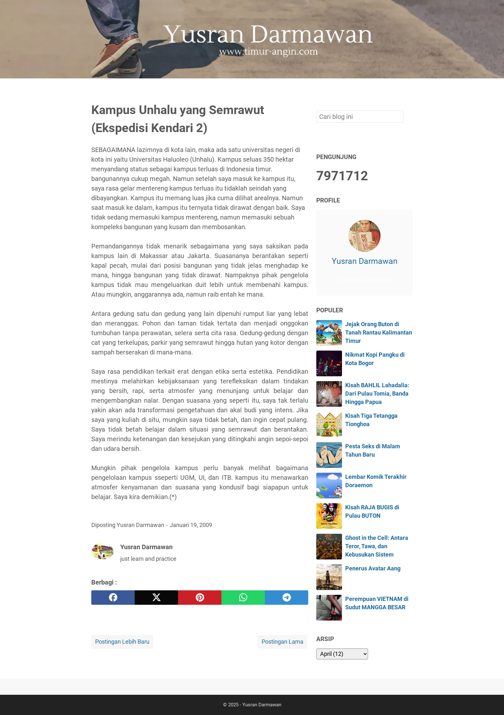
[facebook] (113, 597)
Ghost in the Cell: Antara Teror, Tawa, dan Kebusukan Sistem (376, 546)
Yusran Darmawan (365, 261)
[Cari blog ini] (409, 89)
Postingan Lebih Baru (122, 642)
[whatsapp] (243, 597)
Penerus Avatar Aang (373, 568)
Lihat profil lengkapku (364, 280)
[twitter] (156, 597)
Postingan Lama (282, 642)
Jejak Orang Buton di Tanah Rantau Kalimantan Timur (378, 332)
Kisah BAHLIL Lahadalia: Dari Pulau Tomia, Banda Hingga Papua (377, 394)
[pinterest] (199, 597)
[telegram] (286, 597)
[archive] (342, 653)
